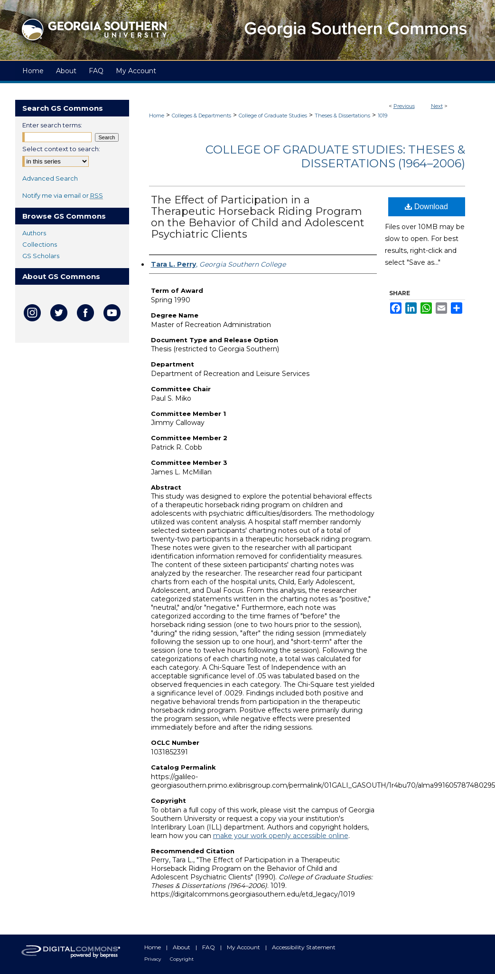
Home (156, 115)
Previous (404, 106)
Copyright (182, 959)
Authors (34, 233)
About (182, 947)
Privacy (153, 959)
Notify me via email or (62, 195)
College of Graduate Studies (273, 115)
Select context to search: (61, 149)
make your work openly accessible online (280, 835)
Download (426, 207)
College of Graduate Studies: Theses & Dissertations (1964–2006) (335, 156)
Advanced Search (50, 178)
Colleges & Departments (201, 115)
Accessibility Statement (304, 947)
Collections (39, 244)
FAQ (209, 947)
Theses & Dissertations (342, 115)
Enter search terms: (52, 125)
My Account (244, 947)
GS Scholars (40, 256)
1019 (382, 115)
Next (437, 106)
